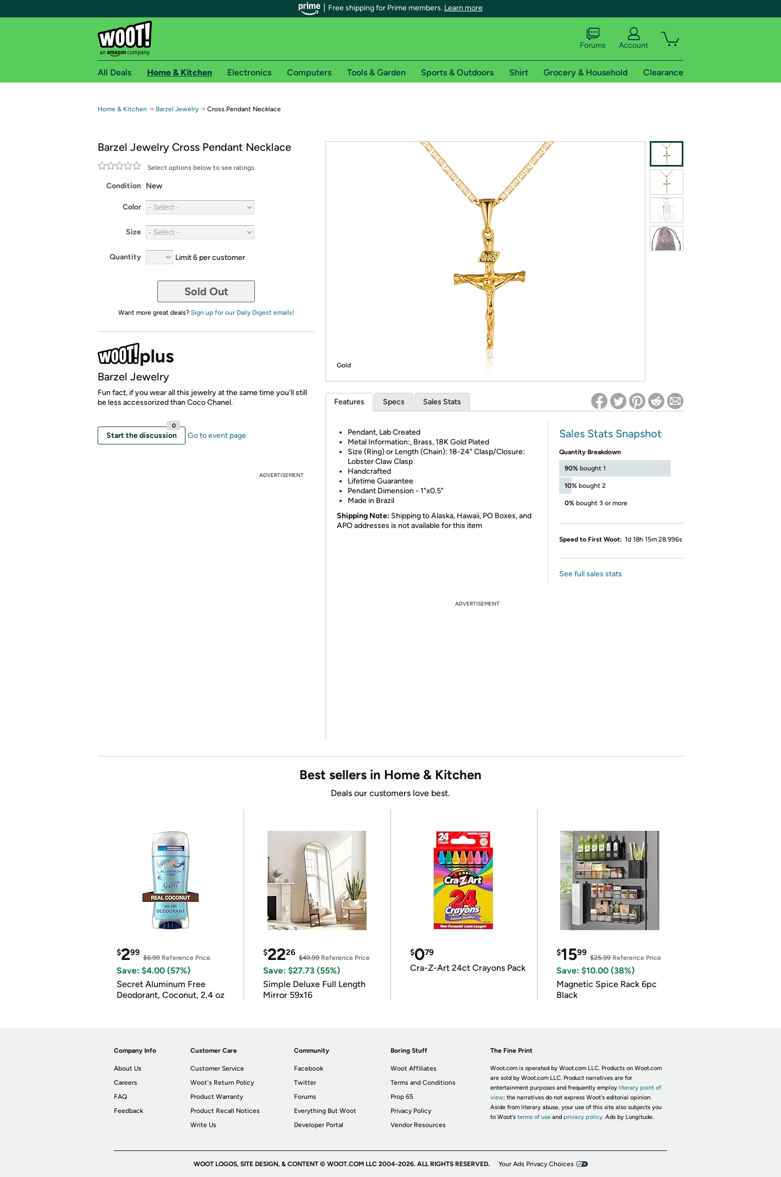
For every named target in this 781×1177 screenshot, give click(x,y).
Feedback (128, 1111)
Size (133, 232)
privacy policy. (584, 1117)
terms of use (533, 1117)
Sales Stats (442, 401)
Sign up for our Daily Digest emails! (243, 312)
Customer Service (217, 1068)
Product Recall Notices (225, 1111)
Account (633, 38)
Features (349, 401)
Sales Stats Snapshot (610, 433)
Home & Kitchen (122, 109)
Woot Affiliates (413, 1068)
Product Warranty (216, 1096)
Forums (593, 38)
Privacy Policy (410, 1111)
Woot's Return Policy (222, 1082)
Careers (125, 1082)
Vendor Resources (418, 1125)
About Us (128, 1068)
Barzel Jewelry (177, 109)
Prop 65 (401, 1096)
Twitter (305, 1082)
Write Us (203, 1125)
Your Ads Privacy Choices (536, 1164)
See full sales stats (590, 573)
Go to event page (217, 435)
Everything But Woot (325, 1111)
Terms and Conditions (423, 1082)
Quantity (125, 257)
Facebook (308, 1068)
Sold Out (206, 291)
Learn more (463, 7)
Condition (123, 185)
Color (132, 207)
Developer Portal (318, 1125)
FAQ (120, 1096)
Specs (394, 401)
